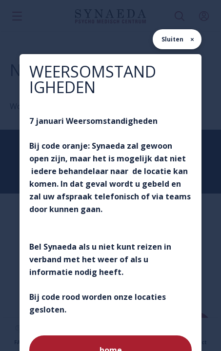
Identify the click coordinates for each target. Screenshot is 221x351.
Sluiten (172, 39)
